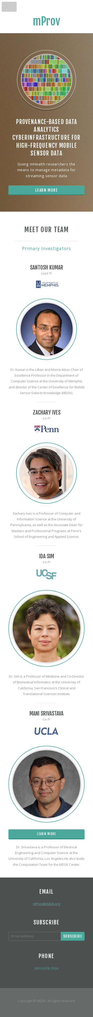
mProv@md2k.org (46, 903)
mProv (46, 21)
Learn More (46, 190)
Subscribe (72, 936)
